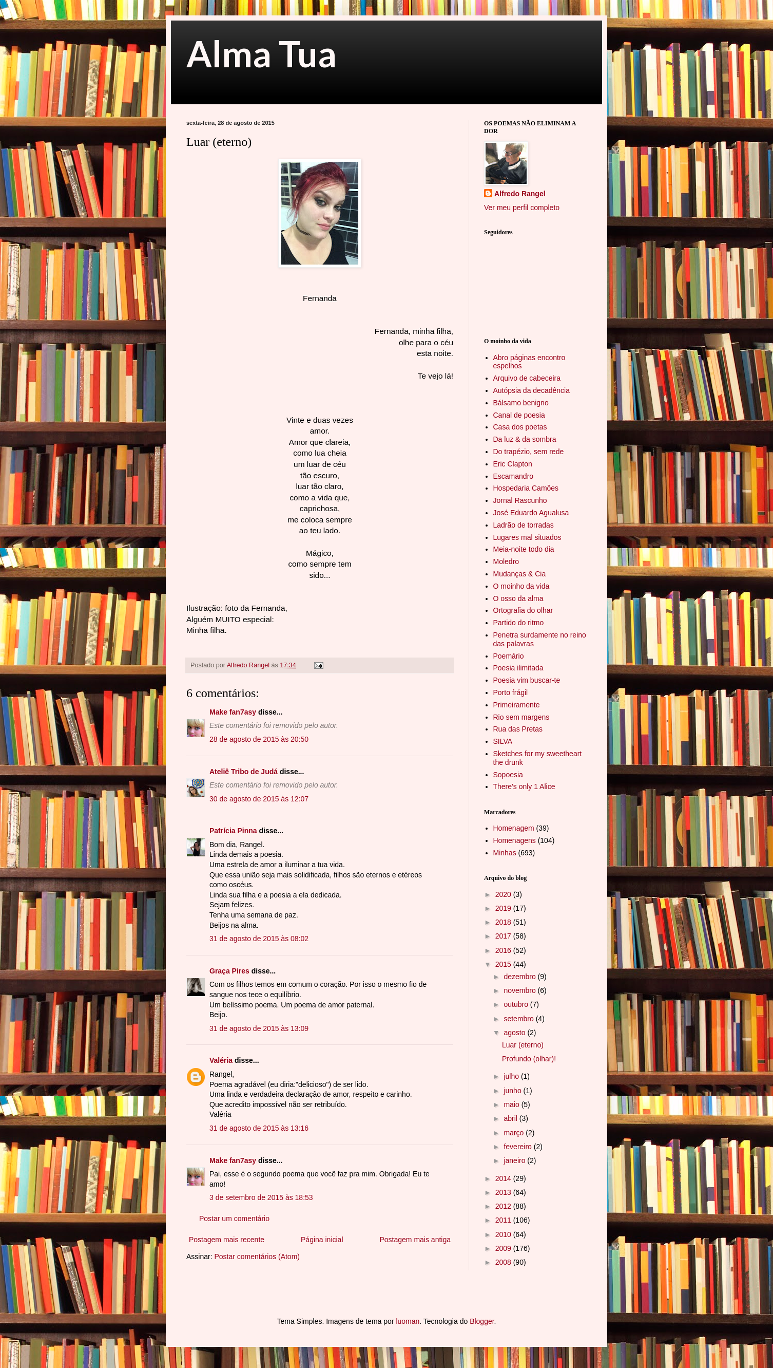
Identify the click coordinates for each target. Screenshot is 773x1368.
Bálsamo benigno (521, 403)
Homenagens (514, 840)
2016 (504, 950)
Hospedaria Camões (526, 488)
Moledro (506, 561)
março (515, 1133)
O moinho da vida (521, 586)
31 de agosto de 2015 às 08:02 (258, 938)
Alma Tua (261, 53)
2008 (504, 1262)
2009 (504, 1248)
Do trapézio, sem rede (528, 451)
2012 (504, 1206)
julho (512, 1076)
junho (513, 1090)
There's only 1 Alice (524, 786)
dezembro (520, 976)
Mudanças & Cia (519, 574)
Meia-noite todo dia (523, 549)
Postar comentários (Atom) (257, 1256)
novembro (520, 990)
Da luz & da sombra (524, 439)
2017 (504, 936)
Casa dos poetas (520, 427)
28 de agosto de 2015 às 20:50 (258, 739)
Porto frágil (510, 692)
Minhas (504, 853)
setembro (519, 1019)
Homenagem (513, 828)
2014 (504, 1178)
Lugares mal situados (527, 537)
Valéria (221, 1060)
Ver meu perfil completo (521, 207)
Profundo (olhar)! (529, 1059)
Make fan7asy (232, 712)
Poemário (508, 656)
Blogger (482, 1321)
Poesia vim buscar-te (527, 680)
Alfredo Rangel (520, 194)
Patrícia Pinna (233, 831)
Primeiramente (516, 705)
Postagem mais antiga (415, 1239)
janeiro (515, 1160)
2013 (504, 1192)
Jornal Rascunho (520, 500)
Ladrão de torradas (523, 525)
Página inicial (322, 1239)
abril (511, 1118)
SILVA (503, 741)
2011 (504, 1220)
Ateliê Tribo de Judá (243, 771)
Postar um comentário (234, 1218)
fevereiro (518, 1146)
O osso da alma (518, 598)
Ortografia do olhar (523, 610)
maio (512, 1104)
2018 (504, 922)
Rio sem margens (521, 717)
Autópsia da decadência (531, 390)
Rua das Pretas (518, 729)
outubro (517, 1004)
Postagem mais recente (226, 1239)
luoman (407, 1321)
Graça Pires (229, 971)
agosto (515, 1032)
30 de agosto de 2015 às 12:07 (258, 799)
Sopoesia (508, 775)
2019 (504, 908)
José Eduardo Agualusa (531, 513)
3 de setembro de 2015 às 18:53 (261, 1197)
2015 (504, 964)
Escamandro (513, 476)
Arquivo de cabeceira (527, 378)
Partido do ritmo (518, 623)
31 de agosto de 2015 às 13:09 (258, 1028)
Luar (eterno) (523, 1045)
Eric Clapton (512, 464)
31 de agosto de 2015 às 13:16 (258, 1128)
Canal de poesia (519, 415)
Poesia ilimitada (518, 668)
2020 (504, 894)
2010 (504, 1234)
